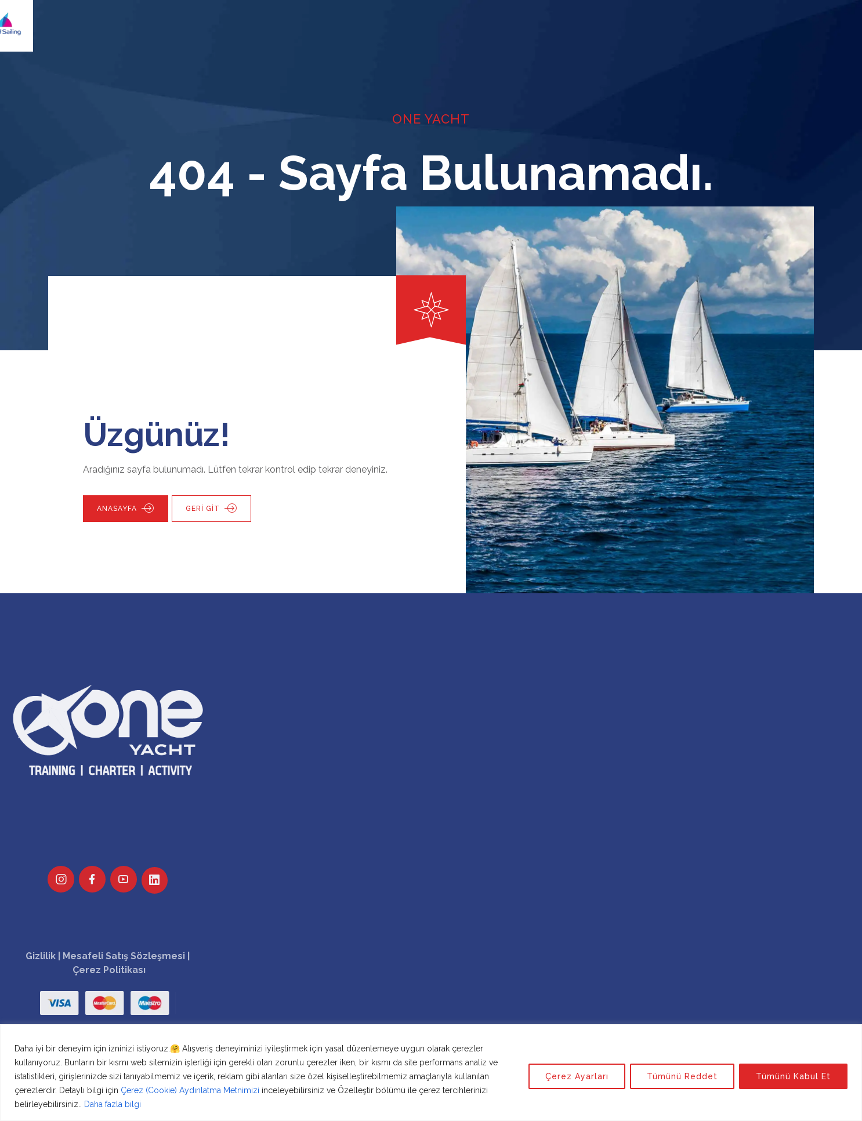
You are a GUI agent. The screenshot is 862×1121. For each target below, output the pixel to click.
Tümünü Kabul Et (793, 1076)
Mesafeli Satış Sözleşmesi (124, 956)
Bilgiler (502, 20)
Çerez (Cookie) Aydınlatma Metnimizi (190, 1090)
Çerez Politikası (109, 969)
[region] (431, 1072)
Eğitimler (319, 20)
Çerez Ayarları (577, 1076)
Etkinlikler (444, 20)
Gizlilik (41, 956)
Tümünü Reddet (682, 1076)
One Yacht (256, 20)
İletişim (617, 20)
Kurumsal (380, 20)
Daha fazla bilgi (112, 1104)
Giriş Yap (671, 20)
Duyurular (559, 20)
